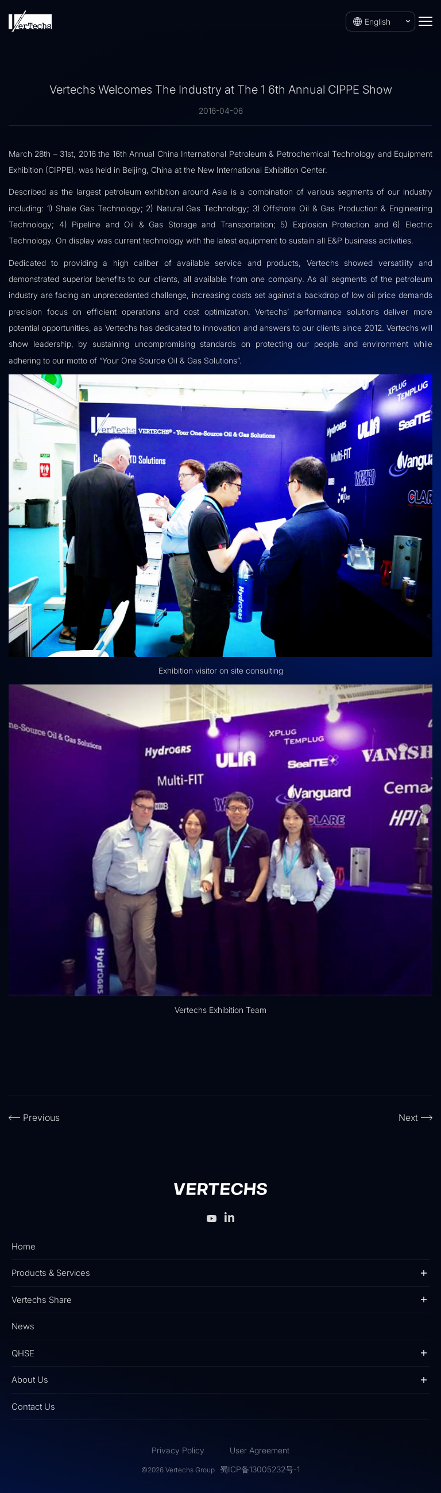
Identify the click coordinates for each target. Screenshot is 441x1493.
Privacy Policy (178, 1450)
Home (23, 1246)
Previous (41, 1117)
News (22, 1326)
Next (408, 1117)
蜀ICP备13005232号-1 (260, 1469)
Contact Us (33, 1406)
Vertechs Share (41, 1299)
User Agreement (259, 1450)
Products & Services (50, 1272)
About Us (29, 1379)
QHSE (22, 1353)
